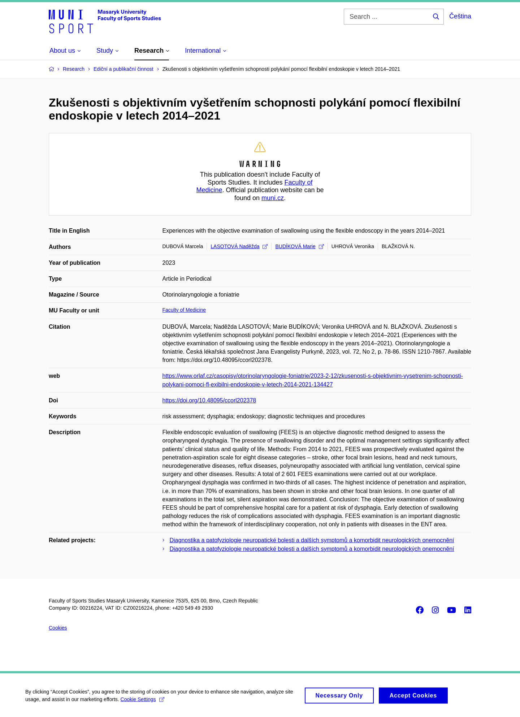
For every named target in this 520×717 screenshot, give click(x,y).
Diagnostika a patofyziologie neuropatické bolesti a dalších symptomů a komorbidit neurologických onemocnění (312, 540)
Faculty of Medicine (184, 310)
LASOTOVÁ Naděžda (239, 246)
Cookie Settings (142, 702)
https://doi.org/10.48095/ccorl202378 (209, 400)
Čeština (460, 16)
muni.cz (272, 198)
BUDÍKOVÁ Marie (299, 246)
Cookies (58, 628)
